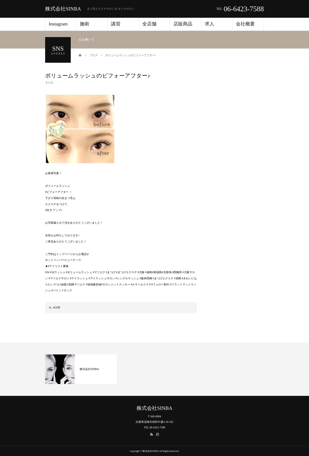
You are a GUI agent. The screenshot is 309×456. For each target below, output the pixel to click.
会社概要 (245, 23)
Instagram (58, 23)
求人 (209, 23)
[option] (81, 369)
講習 (118, 23)
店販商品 (182, 23)
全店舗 (149, 23)
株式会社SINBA (63, 8)
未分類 (49, 82)
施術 (84, 23)
